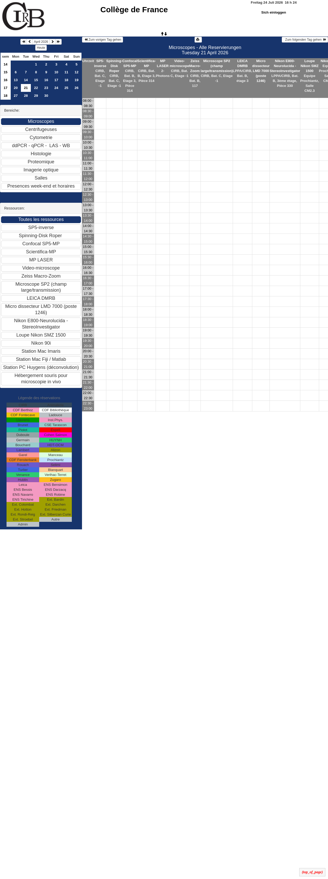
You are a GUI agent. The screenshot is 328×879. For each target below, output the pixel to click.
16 (6, 80)
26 (77, 88)
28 (26, 96)
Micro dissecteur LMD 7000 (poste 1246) (261, 71)
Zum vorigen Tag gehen (102, 39)
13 (16, 80)
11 (66, 72)
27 (16, 96)
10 (56, 72)
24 (56, 88)
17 (56, 80)
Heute (41, 48)
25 (66, 88)
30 (46, 96)
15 (6, 72)
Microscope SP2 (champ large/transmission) (217, 66)
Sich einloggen (273, 12)
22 (36, 88)
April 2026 (41, 42)
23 (46, 88)
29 (36, 96)
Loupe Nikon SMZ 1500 (310, 66)
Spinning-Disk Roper (114, 66)
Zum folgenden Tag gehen (304, 39)
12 (77, 72)
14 (6, 64)
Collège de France (134, 9)
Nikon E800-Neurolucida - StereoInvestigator (285, 66)
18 (66, 80)
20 (16, 88)
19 (77, 80)
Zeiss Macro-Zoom (195, 66)
